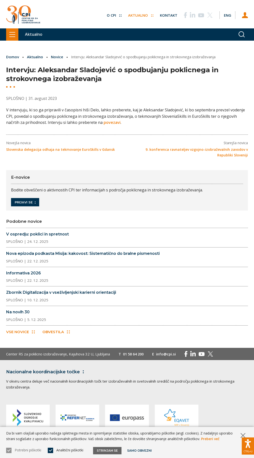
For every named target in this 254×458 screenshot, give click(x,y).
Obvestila (56, 331)
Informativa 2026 (23, 272)
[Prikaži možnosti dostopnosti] (248, 445)
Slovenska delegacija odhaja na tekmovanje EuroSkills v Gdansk (60, 149)
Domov (12, 56)
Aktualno (140, 14)
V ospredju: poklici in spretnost (37, 234)
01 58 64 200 (134, 354)
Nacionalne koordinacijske (46, 372)
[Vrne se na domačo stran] (23, 14)
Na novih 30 (18, 311)
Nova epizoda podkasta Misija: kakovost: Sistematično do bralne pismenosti (83, 253)
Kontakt (168, 14)
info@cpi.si (168, 354)
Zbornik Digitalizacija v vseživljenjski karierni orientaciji (61, 292)
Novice (57, 56)
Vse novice (20, 331)
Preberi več (210, 438)
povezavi (112, 122)
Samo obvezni (139, 450)
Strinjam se (107, 450)
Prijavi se (25, 202)
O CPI (114, 14)
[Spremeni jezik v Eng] (227, 14)
